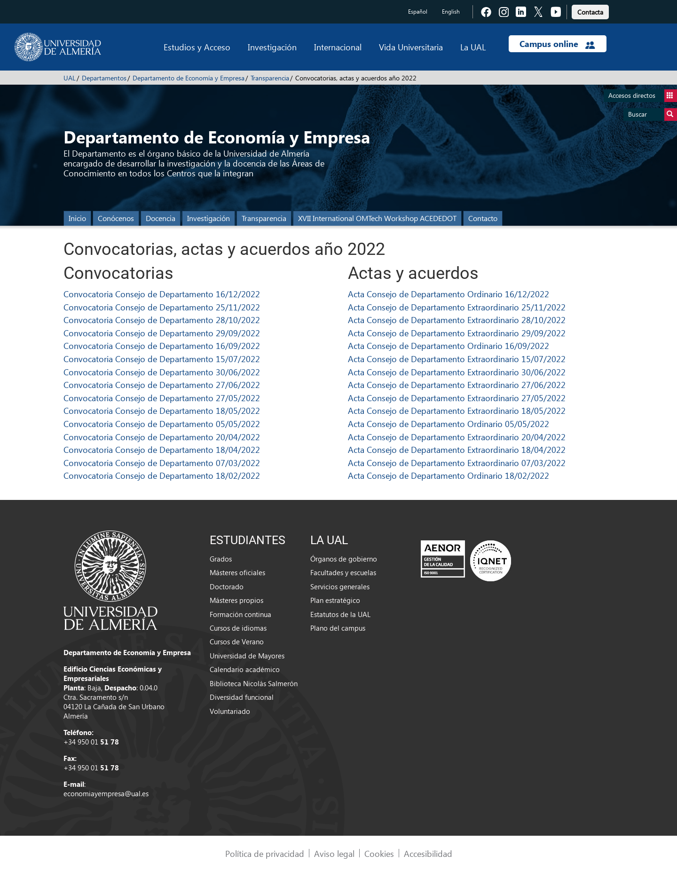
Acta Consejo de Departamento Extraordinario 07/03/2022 (457, 462)
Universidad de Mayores (247, 655)
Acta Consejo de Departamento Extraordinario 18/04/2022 (457, 449)
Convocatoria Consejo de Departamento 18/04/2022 (161, 449)
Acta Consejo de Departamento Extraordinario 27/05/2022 (457, 398)
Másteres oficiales (237, 572)
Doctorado (227, 586)
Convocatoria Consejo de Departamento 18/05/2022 (161, 410)
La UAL (473, 47)
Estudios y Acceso (197, 47)
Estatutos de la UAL (340, 614)
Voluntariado (230, 711)
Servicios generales (340, 586)
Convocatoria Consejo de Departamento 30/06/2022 (161, 372)
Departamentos (104, 77)
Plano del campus (337, 628)
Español (417, 11)
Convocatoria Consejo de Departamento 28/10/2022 (161, 319)
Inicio (77, 218)
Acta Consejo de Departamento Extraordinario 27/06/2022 (457, 384)
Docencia (160, 218)
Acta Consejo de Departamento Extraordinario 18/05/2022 (457, 410)
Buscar (652, 114)
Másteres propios (236, 600)
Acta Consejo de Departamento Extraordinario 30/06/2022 (457, 372)
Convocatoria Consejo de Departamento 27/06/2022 (161, 384)
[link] (590, 10)
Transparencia (270, 77)
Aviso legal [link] (334, 853)
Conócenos (116, 218)
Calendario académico (245, 669)
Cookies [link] (379, 853)
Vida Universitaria (411, 47)
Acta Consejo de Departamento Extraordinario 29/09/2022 (457, 333)
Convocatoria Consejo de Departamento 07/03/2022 (161, 462)
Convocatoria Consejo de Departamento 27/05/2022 (161, 398)
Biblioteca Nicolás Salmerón (254, 683)
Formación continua (240, 614)
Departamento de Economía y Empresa (188, 77)
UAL (69, 77)
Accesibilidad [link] (428, 853)
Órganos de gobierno (343, 558)
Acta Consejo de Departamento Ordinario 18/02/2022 (448, 475)
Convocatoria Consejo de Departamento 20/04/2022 (161, 437)
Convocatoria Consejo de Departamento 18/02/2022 (161, 475)
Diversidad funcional (242, 697)
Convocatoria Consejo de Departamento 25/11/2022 (161, 307)
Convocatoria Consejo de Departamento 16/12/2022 (161, 294)
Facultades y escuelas (343, 572)
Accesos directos (642, 95)
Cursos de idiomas (238, 628)
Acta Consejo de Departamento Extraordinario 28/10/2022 (457, 319)
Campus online (557, 43)
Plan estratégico (335, 600)
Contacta (590, 12)
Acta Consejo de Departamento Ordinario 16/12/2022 (448, 294)
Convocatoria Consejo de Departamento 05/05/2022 (161, 423)
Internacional (338, 47)
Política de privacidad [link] (264, 853)
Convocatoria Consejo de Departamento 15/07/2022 (161, 358)
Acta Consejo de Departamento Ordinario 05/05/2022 (448, 423)
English (451, 11)
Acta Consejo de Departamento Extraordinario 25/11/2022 (457, 307)
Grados (221, 558)
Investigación (272, 47)
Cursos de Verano (237, 641)
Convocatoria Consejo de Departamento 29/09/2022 (161, 333)
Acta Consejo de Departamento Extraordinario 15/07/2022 (457, 358)
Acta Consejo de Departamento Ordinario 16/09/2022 (448, 345)
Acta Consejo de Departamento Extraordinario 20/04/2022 (457, 437)
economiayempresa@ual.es (106, 793)
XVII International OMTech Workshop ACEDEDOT (377, 218)
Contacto (482, 218)
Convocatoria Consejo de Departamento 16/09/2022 (161, 345)
